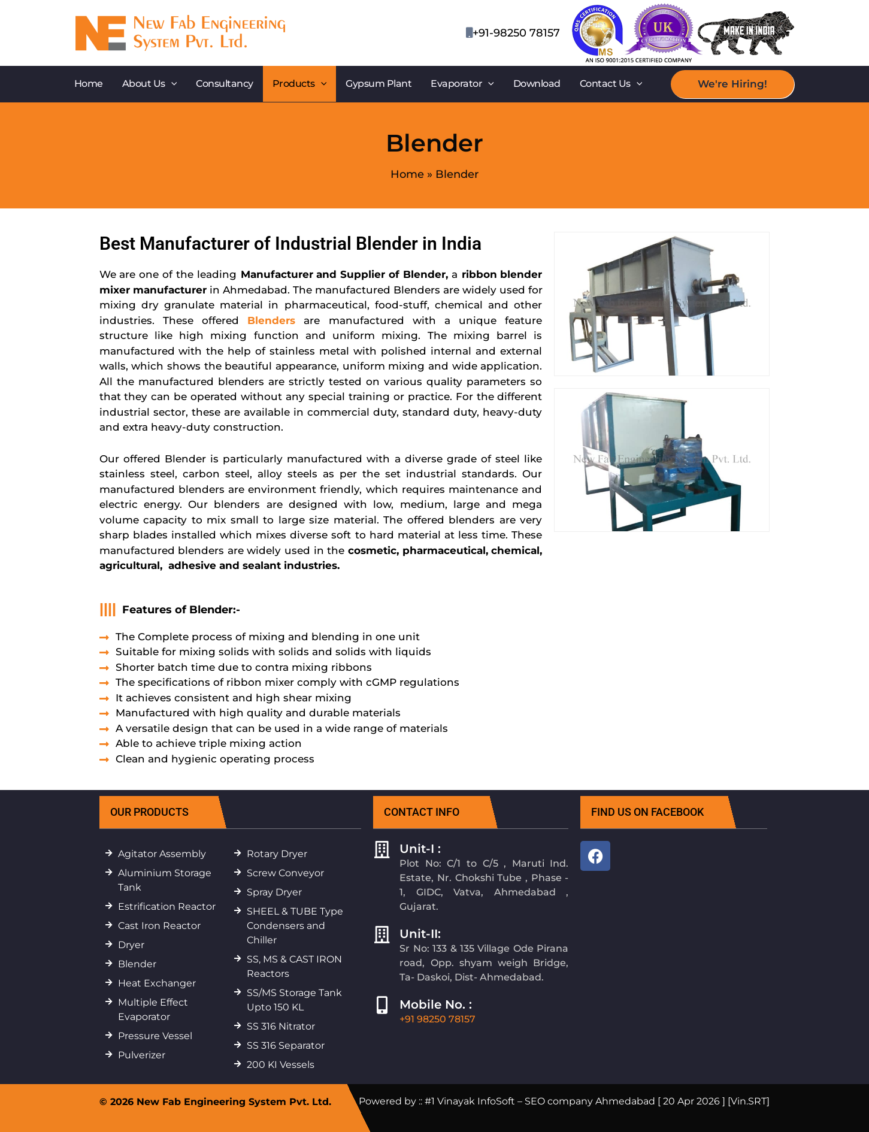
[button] (171, 84)
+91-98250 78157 (516, 33)
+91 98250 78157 (437, 1019)
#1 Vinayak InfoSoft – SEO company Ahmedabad (540, 1101)
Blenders (271, 320)
